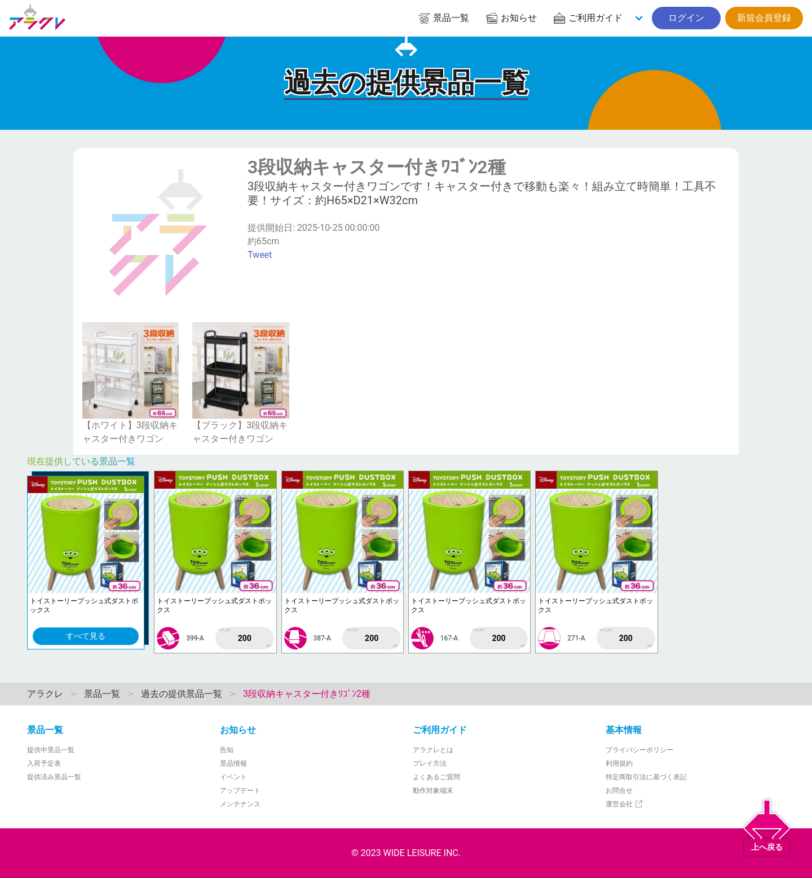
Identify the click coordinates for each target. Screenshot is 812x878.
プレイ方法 (430, 763)
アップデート (240, 790)
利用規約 (619, 763)
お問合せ (619, 790)
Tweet (260, 254)
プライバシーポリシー (639, 750)
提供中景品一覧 (50, 750)
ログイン (686, 17)
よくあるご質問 (436, 777)
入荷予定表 (44, 763)
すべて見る (85, 635)
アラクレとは (433, 750)
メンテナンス (240, 804)
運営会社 (624, 804)
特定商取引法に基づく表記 (646, 777)
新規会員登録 (764, 17)
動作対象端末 (433, 790)
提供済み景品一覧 (54, 777)
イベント (233, 777)
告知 (226, 750)
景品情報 (233, 763)
